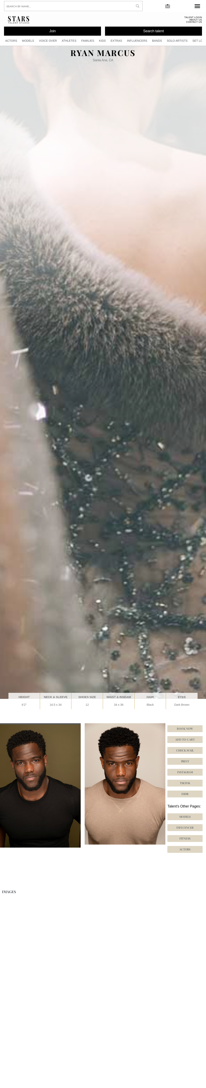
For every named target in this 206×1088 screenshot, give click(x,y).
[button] (185, 784)
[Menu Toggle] (197, 6)
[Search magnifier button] (137, 6)
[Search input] (68, 6)
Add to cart (185, 741)
